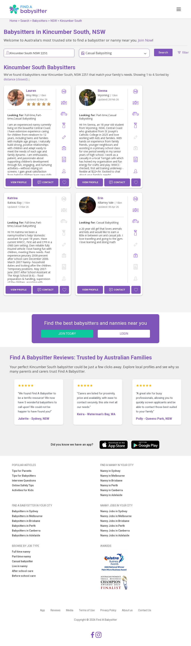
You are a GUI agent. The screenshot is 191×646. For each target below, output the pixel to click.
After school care (22, 571)
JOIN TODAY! (67, 333)
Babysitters (39, 21)
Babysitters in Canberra (26, 530)
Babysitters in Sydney (25, 511)
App (42, 610)
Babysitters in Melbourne (27, 516)
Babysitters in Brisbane (26, 520)
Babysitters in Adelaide (26, 535)
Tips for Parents (22, 470)
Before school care (24, 575)
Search (24, 21)
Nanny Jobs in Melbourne (115, 516)
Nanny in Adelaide (111, 495)
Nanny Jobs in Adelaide (114, 535)
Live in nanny (19, 566)
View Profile (18, 182)
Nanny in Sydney (110, 470)
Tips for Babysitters (24, 475)
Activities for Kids (23, 490)
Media (69, 610)
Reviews (55, 610)
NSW (53, 21)
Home (13, 21)
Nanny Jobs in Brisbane (114, 520)
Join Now (145, 40)
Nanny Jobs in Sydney (113, 511)
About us (127, 610)
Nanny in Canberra (111, 490)
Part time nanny (21, 556)
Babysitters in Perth (24, 525)
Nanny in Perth (109, 485)
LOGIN (124, 333)
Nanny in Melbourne (112, 475)
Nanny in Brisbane (111, 480)
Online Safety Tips (23, 485)
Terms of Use (87, 610)
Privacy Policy (108, 610)
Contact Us (144, 610)
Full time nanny (21, 551)
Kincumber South (71, 21)
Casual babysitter (22, 561)
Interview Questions (24, 480)
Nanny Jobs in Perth (112, 525)
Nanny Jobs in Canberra (115, 530)
